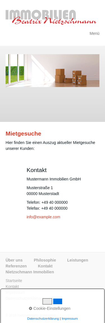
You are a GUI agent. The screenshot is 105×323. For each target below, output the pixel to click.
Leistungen (77, 260)
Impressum (15, 292)
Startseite (14, 280)
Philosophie (45, 260)
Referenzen (16, 266)
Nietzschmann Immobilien (30, 272)
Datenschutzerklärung (25, 298)
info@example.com (43, 217)
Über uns (14, 260)
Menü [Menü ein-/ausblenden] (94, 33)
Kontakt (45, 266)
